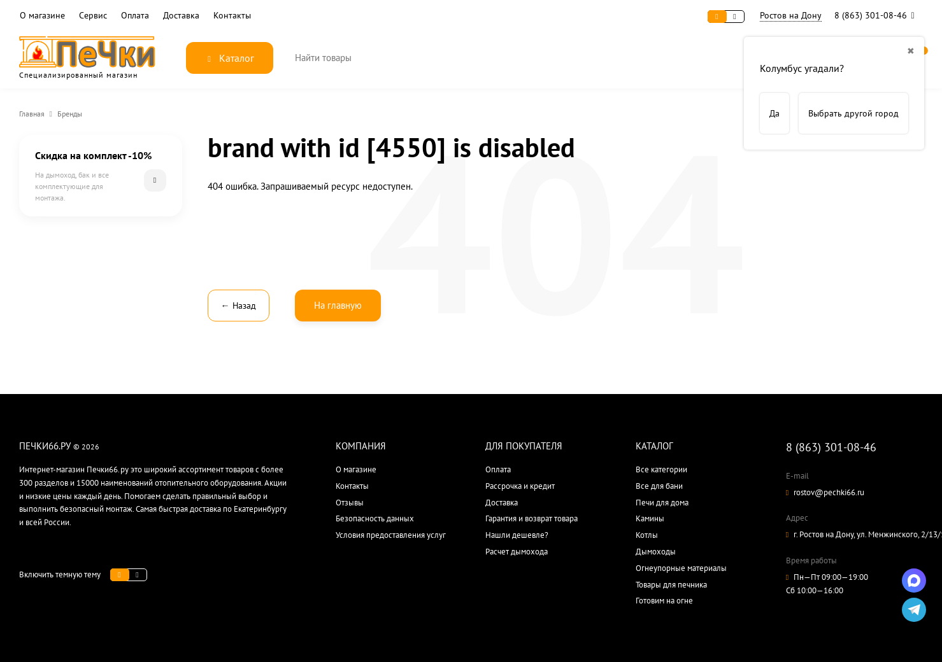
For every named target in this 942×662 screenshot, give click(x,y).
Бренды (69, 113)
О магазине (42, 15)
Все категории (661, 469)
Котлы (647, 535)
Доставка (181, 15)
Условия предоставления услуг (391, 535)
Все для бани (659, 486)
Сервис (93, 15)
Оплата (135, 15)
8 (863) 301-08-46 (877, 15)
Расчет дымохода (516, 551)
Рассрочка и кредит (520, 486)
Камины (650, 518)
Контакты (232, 15)
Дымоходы (656, 551)
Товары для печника (671, 584)
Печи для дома (662, 502)
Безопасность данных (375, 518)
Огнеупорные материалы (681, 568)
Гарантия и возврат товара (531, 518)
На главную (338, 305)
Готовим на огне (664, 600)
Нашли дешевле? (516, 535)
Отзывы (350, 502)
